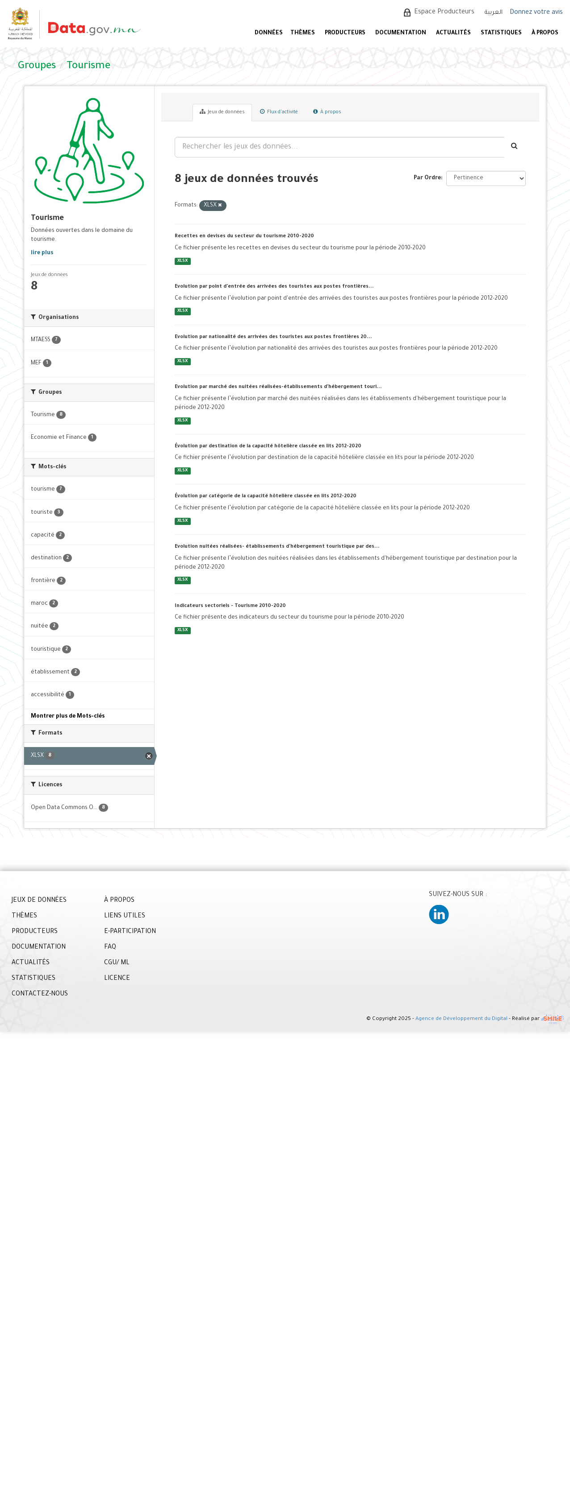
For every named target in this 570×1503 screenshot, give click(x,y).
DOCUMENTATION (400, 33)
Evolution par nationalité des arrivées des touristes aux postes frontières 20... (273, 337)
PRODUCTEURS (345, 33)
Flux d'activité (279, 112)
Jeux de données (222, 112)
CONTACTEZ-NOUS (40, 994)
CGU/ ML (117, 963)
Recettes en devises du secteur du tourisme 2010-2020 (244, 236)
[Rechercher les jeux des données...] (339, 147)
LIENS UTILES (124, 916)
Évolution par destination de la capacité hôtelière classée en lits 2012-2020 (268, 446)
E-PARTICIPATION (130, 932)
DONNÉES (269, 33)
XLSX (182, 261)
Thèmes (302, 33)
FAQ (110, 947)
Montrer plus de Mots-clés (68, 717)
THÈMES (24, 916)
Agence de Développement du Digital (461, 1019)
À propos (327, 112)
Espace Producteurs (444, 12)
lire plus (42, 253)
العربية (494, 12)
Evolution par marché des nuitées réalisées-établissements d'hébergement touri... (278, 387)
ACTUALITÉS (453, 33)
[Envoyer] (515, 147)
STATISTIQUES (501, 33)
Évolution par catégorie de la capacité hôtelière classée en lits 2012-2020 (265, 496)
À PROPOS (545, 33)
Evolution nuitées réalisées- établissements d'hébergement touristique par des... (277, 546)
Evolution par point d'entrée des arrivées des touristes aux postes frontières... (274, 286)
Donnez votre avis (536, 13)
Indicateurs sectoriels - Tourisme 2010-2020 (230, 606)
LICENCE (117, 979)
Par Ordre (427, 178)
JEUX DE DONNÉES (39, 900)
